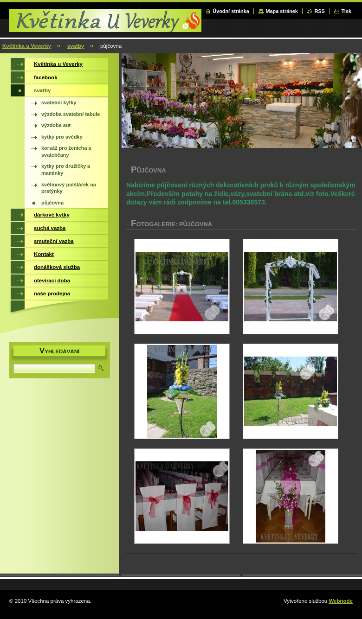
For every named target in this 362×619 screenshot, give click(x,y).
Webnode (341, 601)
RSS (319, 11)
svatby (75, 46)
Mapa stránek (281, 11)
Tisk (346, 11)
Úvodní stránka (231, 11)
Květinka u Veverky (26, 46)
